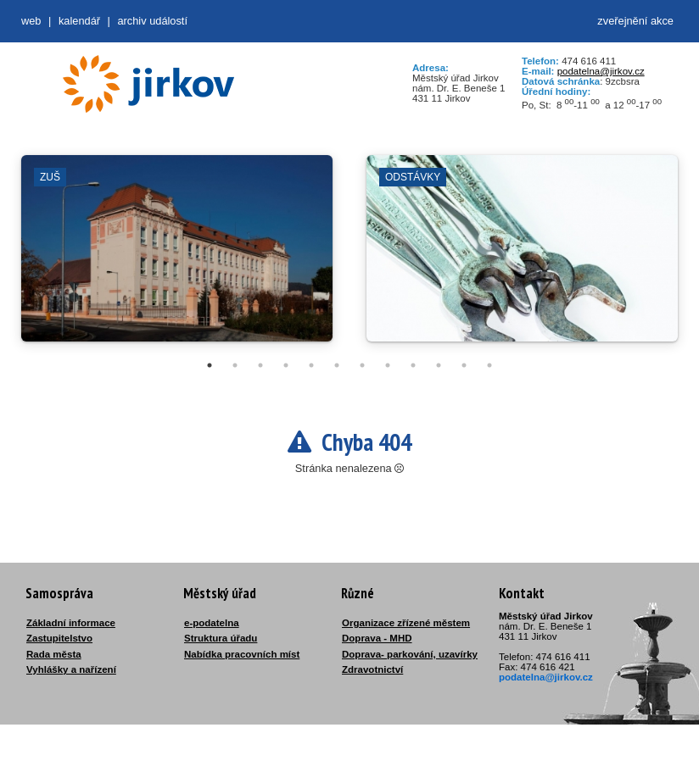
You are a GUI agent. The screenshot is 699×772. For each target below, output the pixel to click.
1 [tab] (209, 365)
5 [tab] (311, 365)
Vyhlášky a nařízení (71, 669)
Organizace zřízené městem (406, 623)
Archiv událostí (152, 20)
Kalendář (79, 20)
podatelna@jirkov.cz (601, 71)
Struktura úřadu (220, 638)
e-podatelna (211, 623)
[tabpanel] (177, 256)
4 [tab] (285, 365)
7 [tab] (362, 365)
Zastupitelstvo (59, 638)
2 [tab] (234, 365)
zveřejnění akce (635, 20)
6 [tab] (336, 365)
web (31, 20)
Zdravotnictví (372, 669)
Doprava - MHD (377, 638)
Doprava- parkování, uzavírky (410, 654)
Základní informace (70, 623)
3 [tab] (260, 365)
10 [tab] (438, 365)
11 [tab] (464, 365)
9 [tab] (413, 365)
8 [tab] (387, 365)
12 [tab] (489, 365)
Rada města (53, 654)
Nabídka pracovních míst (241, 654)
